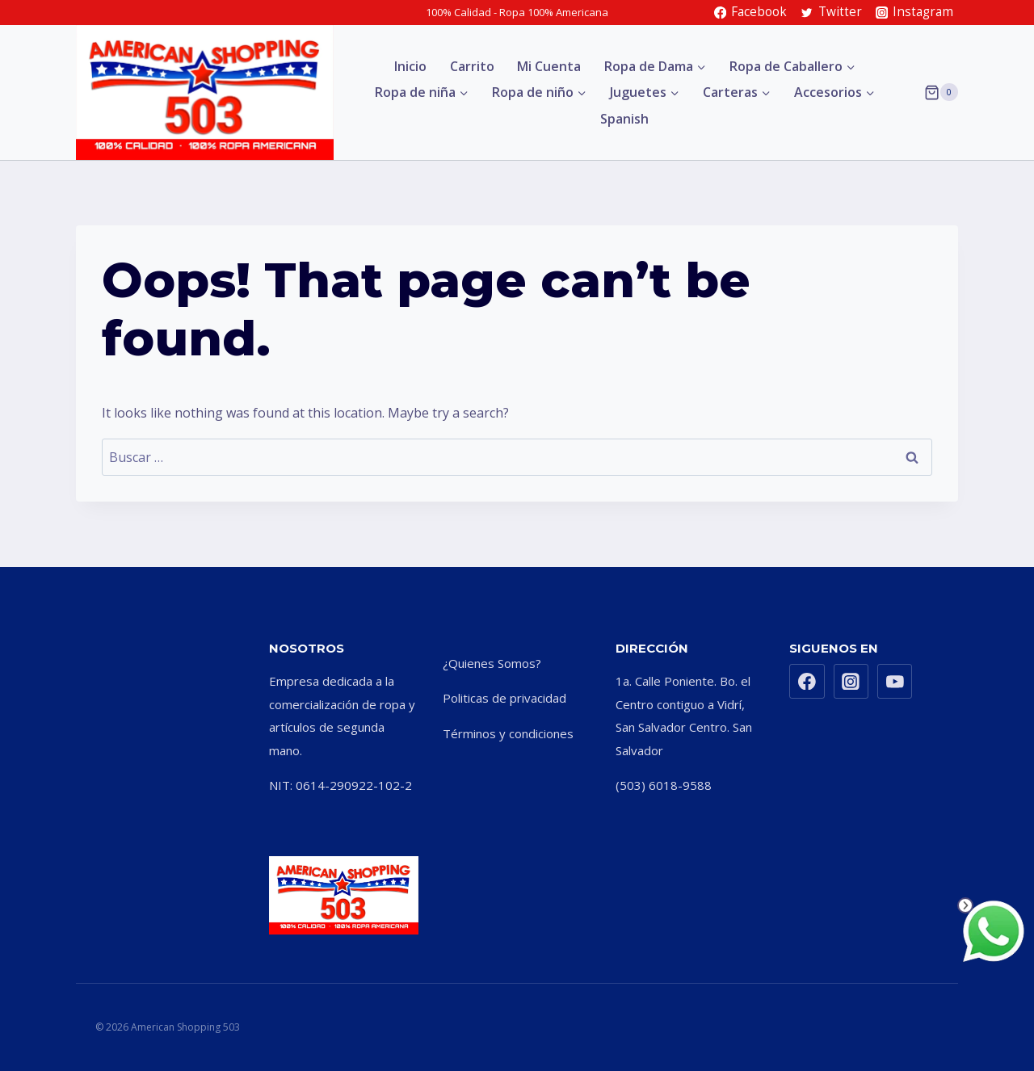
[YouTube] (895, 681)
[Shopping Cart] (941, 92)
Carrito (472, 66)
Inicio (410, 66)
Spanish (624, 119)
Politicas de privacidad (504, 698)
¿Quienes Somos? (492, 663)
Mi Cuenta (549, 66)
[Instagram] (851, 681)
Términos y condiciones (508, 733)
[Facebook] (807, 681)
